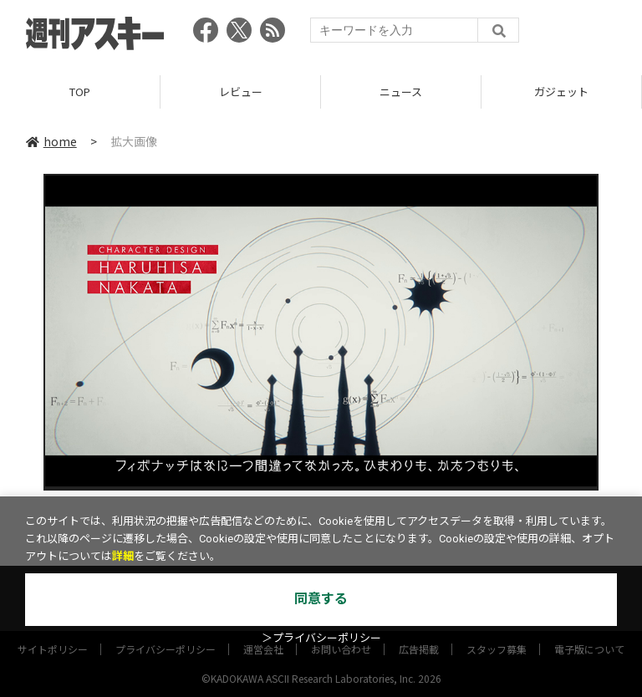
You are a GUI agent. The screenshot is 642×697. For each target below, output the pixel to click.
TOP (79, 91)
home (51, 141)
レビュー (240, 91)
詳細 (123, 556)
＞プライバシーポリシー (321, 638)
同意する (321, 599)
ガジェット (561, 91)
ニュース (401, 91)
